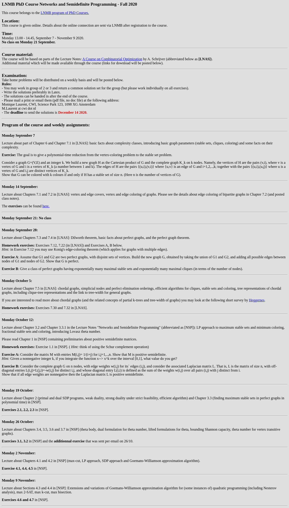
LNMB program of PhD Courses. (65, 13)
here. (46, 206)
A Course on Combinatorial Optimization (112, 59)
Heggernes (256, 300)
